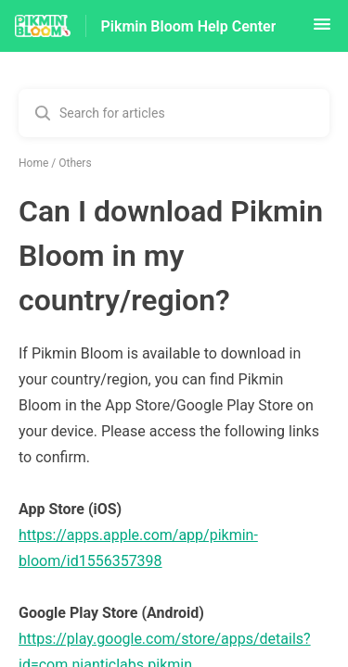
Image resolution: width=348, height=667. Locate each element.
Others (74, 163)
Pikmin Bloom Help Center (189, 26)
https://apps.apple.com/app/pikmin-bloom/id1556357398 (138, 548)
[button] (322, 30)
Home (33, 163)
